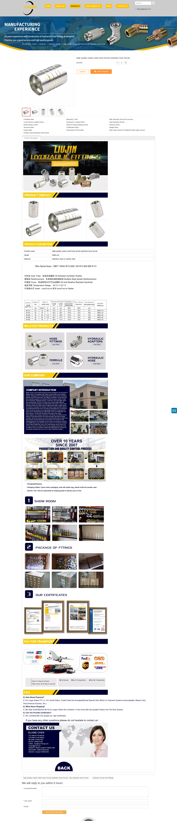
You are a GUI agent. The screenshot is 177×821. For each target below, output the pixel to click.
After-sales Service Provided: (119, 130)
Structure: (27, 127)
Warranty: (69, 119)
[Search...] (143, 3)
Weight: (112, 127)
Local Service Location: (32, 122)
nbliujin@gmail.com (144, 9)
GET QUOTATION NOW (51, 812)
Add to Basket (102, 71)
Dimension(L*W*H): (73, 130)
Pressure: (112, 125)
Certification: (70, 127)
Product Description (31, 138)
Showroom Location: (73, 122)
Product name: (29, 133)
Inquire (82, 71)
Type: (111, 122)
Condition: (27, 119)
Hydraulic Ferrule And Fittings (103, 778)
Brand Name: (28, 125)
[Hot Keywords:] (153, 3)
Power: (26, 130)
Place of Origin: (71, 125)
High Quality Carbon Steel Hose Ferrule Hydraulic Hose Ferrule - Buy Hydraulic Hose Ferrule (55, 778)
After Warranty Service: (117, 119)
